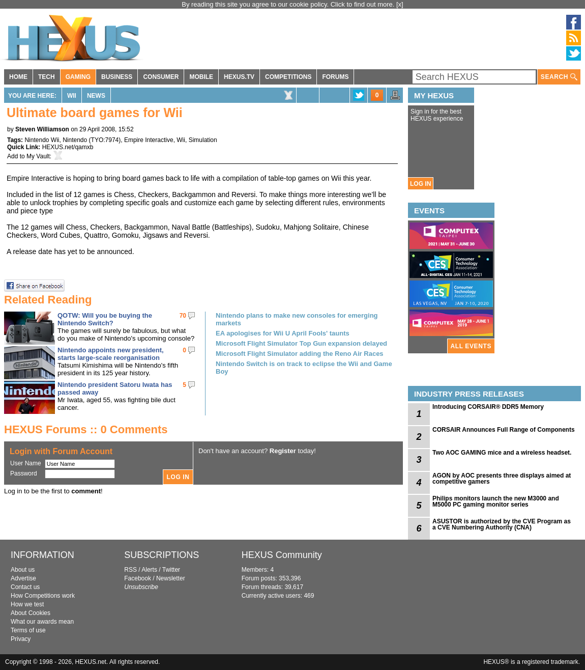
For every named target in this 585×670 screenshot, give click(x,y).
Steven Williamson (42, 129)
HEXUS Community (282, 555)
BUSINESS (116, 76)
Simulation (203, 140)
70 (183, 315)
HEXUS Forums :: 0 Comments (86, 429)
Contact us (25, 587)
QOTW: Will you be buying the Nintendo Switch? (104, 319)
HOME (18, 76)
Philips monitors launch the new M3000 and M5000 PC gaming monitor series (495, 501)
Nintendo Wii (41, 140)
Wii (71, 95)
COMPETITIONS (288, 76)
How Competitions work (43, 595)
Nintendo (75, 140)
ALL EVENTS (471, 346)
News (96, 95)
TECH (46, 76)
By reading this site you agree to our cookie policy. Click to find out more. (289, 4)
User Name (25, 463)
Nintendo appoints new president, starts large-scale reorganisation (110, 353)
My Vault (38, 156)
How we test (27, 604)
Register (283, 451)
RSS (130, 569)
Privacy (21, 639)
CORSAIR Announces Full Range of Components (503, 430)
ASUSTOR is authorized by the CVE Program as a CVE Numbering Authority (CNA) (501, 524)
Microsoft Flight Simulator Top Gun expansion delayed (301, 343)
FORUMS (335, 76)
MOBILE (201, 76)
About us (23, 569)
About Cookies (30, 613)
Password (23, 473)
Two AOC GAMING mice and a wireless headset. (501, 453)
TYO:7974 (105, 140)
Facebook (137, 578)
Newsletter (170, 578)
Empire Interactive (148, 140)
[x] (399, 4)
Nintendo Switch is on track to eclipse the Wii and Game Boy (304, 367)
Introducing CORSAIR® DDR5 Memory (488, 407)
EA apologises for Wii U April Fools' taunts (282, 333)
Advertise (23, 578)
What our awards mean (42, 621)
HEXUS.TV (239, 76)
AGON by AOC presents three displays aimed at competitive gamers (501, 478)
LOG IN (420, 183)
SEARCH (559, 77)
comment (86, 491)
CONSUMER (161, 76)
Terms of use (28, 630)
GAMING (78, 76)
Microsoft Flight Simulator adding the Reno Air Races (300, 353)
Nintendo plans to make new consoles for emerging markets (297, 319)
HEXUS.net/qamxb (68, 147)
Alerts (149, 569)
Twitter (171, 569)
